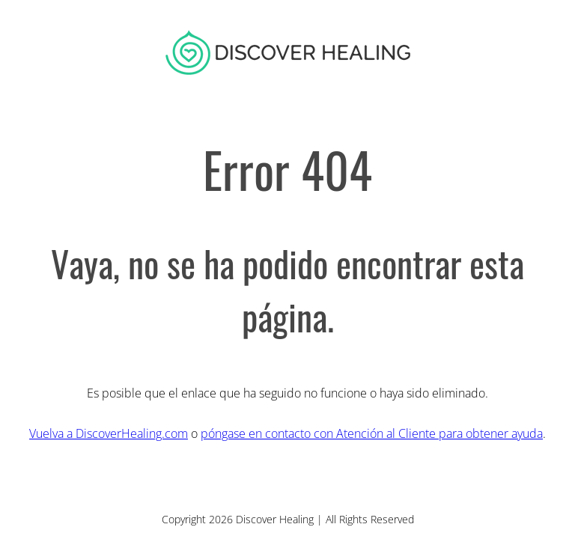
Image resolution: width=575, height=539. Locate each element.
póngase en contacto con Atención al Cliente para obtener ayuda (372, 433)
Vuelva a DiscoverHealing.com (108, 433)
